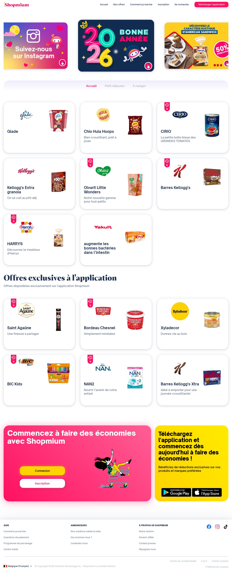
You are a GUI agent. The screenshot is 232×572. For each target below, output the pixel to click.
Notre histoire (146, 531)
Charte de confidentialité (183, 561)
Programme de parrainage (18, 543)
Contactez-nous (79, 543)
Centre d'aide (11, 549)
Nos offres (119, 4)
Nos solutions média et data (86, 531)
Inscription (163, 4)
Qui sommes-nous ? (81, 537)
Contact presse (147, 543)
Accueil (104, 4)
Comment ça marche (141, 4)
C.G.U (204, 561)
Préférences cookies (217, 566)
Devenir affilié (146, 537)
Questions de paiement (16, 537)
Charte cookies (220, 561)
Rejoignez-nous (147, 549)
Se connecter (182, 4)
